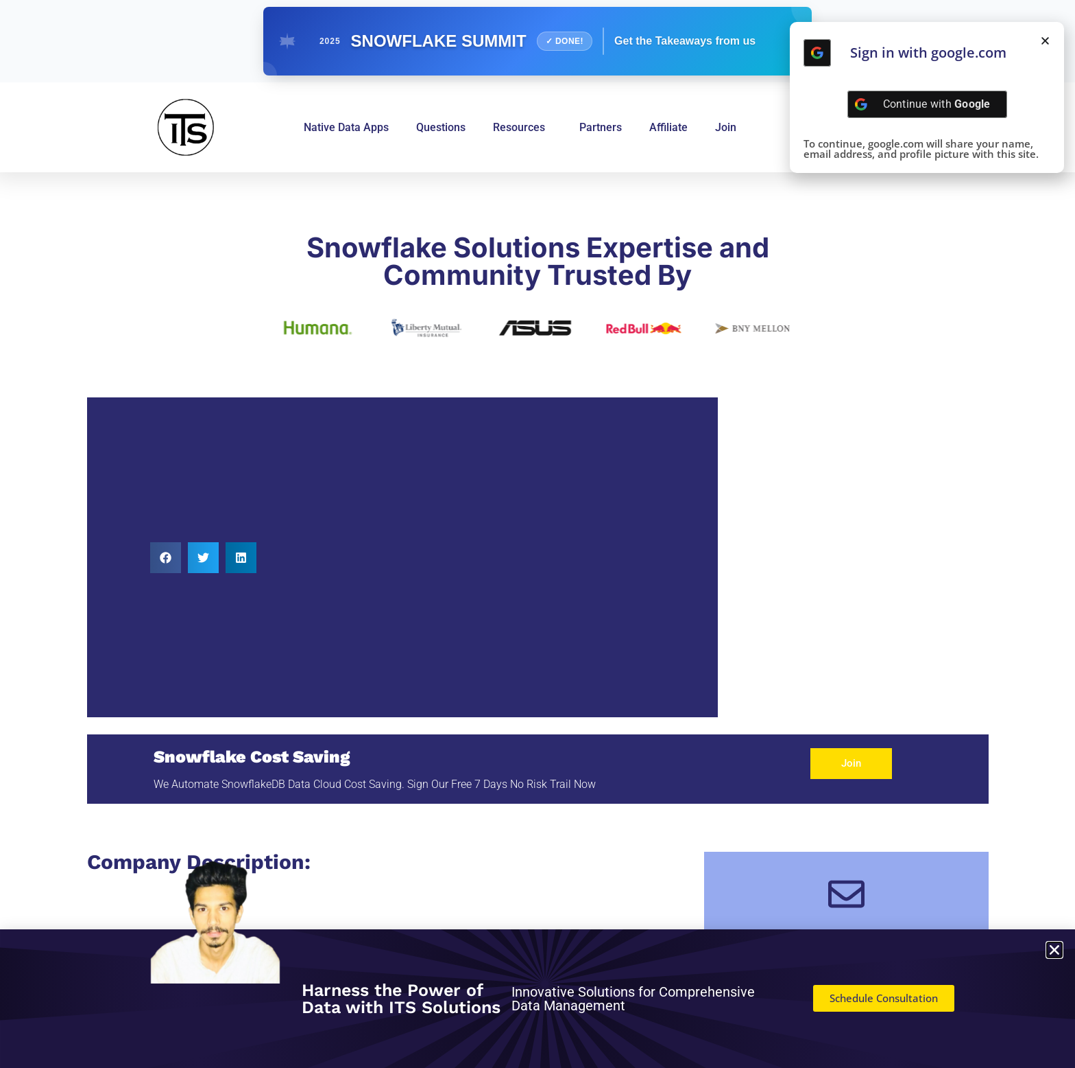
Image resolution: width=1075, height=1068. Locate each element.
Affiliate (668, 127)
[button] (165, 557)
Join (725, 127)
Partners (600, 127)
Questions (441, 127)
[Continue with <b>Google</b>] (817, 53)
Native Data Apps (346, 127)
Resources (522, 128)
